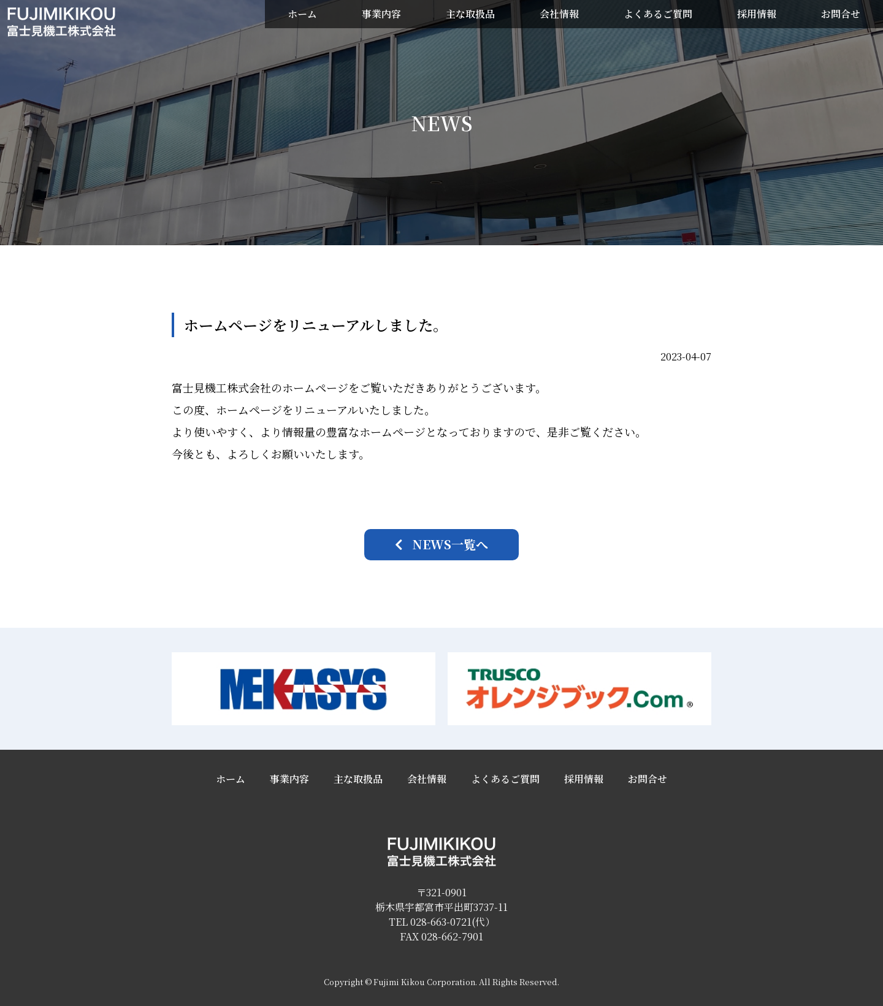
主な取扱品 (470, 14)
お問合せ (840, 14)
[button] (441, 544)
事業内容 (381, 14)
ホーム (302, 14)
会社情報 (559, 14)
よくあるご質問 (658, 14)
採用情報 (756, 14)
